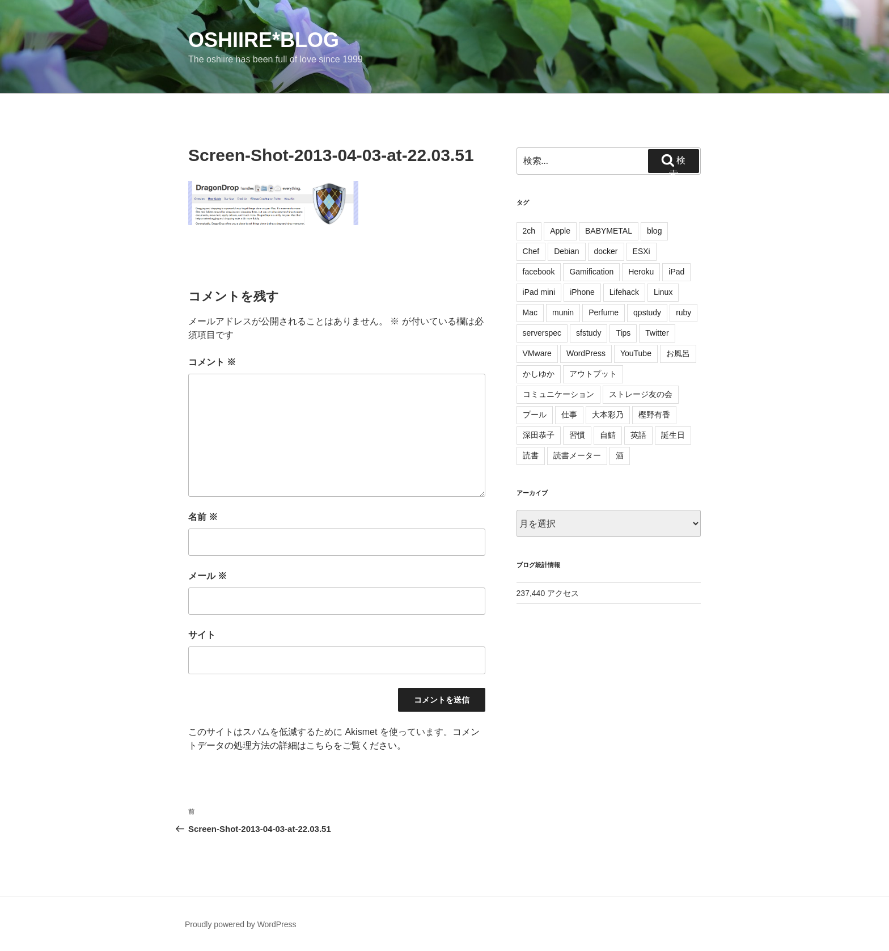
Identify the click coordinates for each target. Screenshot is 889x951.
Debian (566, 251)
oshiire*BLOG (263, 40)
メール (207, 576)
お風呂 (678, 353)
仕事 (569, 414)
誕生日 (673, 434)
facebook (539, 271)
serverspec (542, 332)
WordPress (586, 353)
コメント (212, 362)
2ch (529, 230)
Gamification (591, 271)
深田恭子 (538, 434)
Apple (560, 230)
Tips (623, 332)
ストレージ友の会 (640, 394)
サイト (201, 635)
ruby (683, 312)
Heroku (641, 271)
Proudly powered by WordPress (241, 924)
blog (654, 230)
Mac (530, 312)
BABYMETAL (608, 230)
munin (563, 312)
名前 (203, 517)
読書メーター (577, 455)
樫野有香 (654, 414)
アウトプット (593, 373)
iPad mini (539, 292)
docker (606, 251)
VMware (537, 353)
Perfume (604, 312)
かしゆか (538, 373)
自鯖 (608, 434)
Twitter (656, 332)
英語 (638, 434)
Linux (663, 292)
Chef (531, 251)
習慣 (577, 434)
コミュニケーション (558, 394)
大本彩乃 (608, 414)
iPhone (582, 292)
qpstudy (647, 312)
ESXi (641, 251)
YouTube (635, 353)
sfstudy (588, 332)
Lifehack (624, 292)
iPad (676, 271)
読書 (531, 455)
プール (535, 414)
